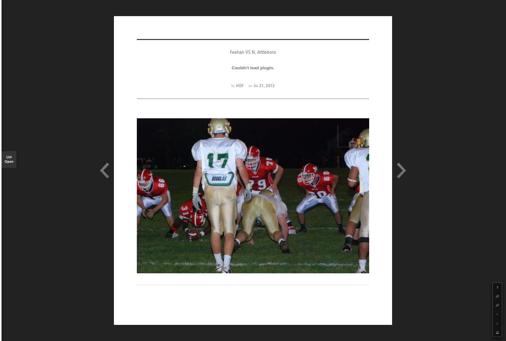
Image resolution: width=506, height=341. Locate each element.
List (9, 159)
